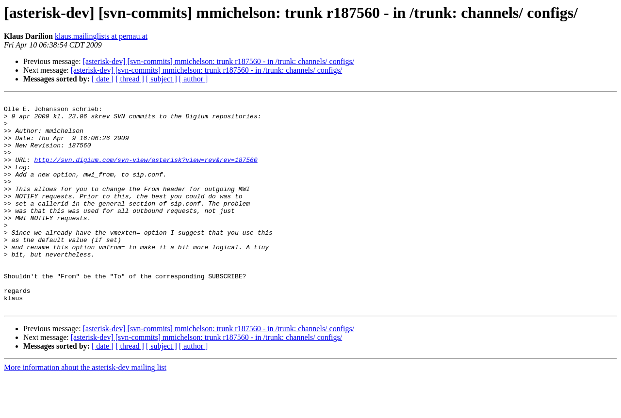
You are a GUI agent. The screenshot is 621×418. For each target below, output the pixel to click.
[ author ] (193, 79)
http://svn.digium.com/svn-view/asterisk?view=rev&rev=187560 (145, 172)
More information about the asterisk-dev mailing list (85, 409)
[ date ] (103, 79)
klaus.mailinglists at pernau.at (101, 36)
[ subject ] (161, 79)
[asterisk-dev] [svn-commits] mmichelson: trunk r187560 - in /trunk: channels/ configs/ (218, 61)
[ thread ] (129, 79)
